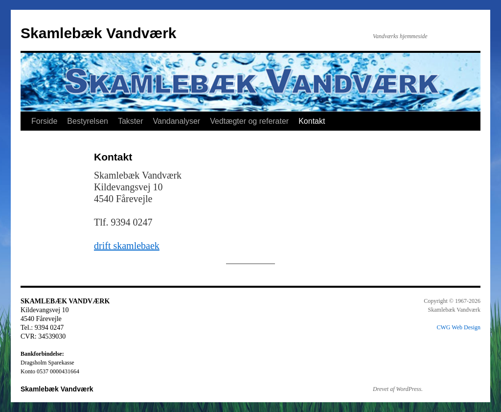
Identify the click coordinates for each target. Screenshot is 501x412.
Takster (130, 121)
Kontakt (311, 121)
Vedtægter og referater (249, 121)
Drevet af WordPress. (398, 389)
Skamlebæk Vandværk (99, 33)
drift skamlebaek (126, 245)
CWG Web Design (458, 327)
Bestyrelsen (87, 121)
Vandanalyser (177, 121)
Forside (44, 121)
